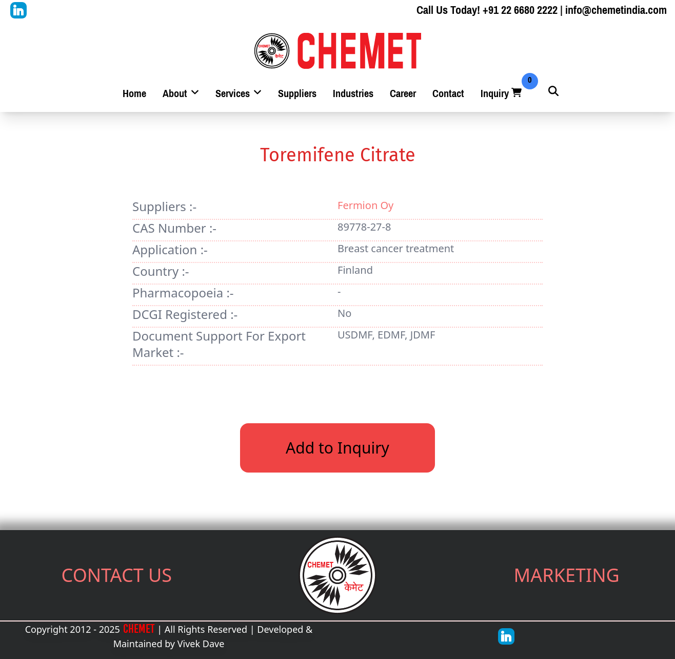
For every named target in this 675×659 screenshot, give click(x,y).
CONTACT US (117, 575)
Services (238, 93)
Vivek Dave (201, 643)
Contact (448, 93)
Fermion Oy (365, 205)
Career (403, 93)
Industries (353, 93)
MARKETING (567, 575)
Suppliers (297, 93)
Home (134, 93)
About (181, 93)
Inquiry (502, 93)
